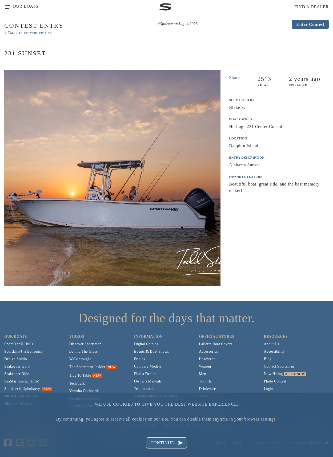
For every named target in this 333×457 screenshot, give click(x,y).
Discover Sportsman (85, 344)
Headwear (207, 359)
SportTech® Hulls (18, 344)
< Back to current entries (28, 33)
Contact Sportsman (279, 366)
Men (202, 374)
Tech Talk (77, 383)
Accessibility (274, 351)
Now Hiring (273, 374)
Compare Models (147, 366)
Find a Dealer (145, 374)
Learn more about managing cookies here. (166, 425)
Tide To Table (80, 375)
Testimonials (144, 389)
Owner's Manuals (148, 381)
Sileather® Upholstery (28, 389)
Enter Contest (310, 24)
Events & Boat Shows (151, 351)
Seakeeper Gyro (17, 366)
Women (205, 366)
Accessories (208, 351)
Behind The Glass (83, 351)
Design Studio (15, 359)
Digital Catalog (146, 344)
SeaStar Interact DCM (21, 381)
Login (268, 389)
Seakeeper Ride (16, 374)
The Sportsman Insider (87, 367)
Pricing (140, 359)
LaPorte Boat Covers (215, 344)
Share (234, 77)
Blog (268, 359)
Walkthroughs (80, 359)
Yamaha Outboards (84, 391)
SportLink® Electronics (23, 351)
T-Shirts (205, 381)
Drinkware (207, 389)
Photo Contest (275, 381)
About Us (271, 344)
